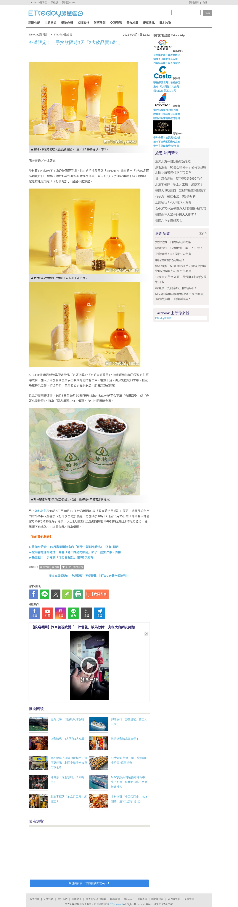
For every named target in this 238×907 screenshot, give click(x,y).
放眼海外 (83, 22)
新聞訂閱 (194, 2)
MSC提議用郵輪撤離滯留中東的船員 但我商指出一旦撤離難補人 (129, 782)
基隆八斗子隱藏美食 (168, 220)
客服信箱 (115, 899)
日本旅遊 (165, 22)
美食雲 (55, 567)
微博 (204, 2)
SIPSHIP (66, 567)
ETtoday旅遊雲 (163, 318)
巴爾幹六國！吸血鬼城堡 (166, 63)
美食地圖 (132, 22)
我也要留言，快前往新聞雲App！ (89, 883)
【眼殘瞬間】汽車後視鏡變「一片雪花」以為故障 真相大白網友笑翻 (83, 627)
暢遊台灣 (67, 22)
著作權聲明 (174, 899)
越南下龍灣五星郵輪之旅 (166, 141)
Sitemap (128, 899)
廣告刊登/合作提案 (96, 899)
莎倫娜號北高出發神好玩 (166, 82)
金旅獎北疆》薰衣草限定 (166, 55)
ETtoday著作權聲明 (113, 575)
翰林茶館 (41, 510)
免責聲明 (189, 899)
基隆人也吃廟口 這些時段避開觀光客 (180, 190)
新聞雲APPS (69, 2)
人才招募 (48, 899)
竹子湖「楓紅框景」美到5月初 (175, 196)
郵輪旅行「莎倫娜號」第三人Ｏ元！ (179, 248)
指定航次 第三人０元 (164, 90)
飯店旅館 (100, 22)
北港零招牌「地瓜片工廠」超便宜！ (179, 184)
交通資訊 (116, 22)
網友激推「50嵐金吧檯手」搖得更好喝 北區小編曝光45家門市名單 (69, 762)
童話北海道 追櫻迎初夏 (165, 110)
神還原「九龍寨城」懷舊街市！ (176, 288)
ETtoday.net (116, 904)
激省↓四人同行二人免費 (166, 86)
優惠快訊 (149, 22)
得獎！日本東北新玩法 (165, 59)
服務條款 (142, 899)
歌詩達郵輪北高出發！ (125, 738)
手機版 (54, 2)
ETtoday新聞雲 (39, 2)
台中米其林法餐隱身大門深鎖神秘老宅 (180, 208)
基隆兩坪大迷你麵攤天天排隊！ (176, 214)
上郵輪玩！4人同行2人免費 (67, 738)
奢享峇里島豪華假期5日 (166, 145)
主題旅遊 (51, 22)
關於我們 (62, 899)
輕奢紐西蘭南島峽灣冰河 (166, 118)
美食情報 (45, 567)
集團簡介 (76, 899)
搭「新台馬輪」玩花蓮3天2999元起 (178, 178)
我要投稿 (34, 899)
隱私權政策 (157, 899)
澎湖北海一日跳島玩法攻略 (67, 719)
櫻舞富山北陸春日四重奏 (166, 114)
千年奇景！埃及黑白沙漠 (166, 137)
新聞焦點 (34, 22)
